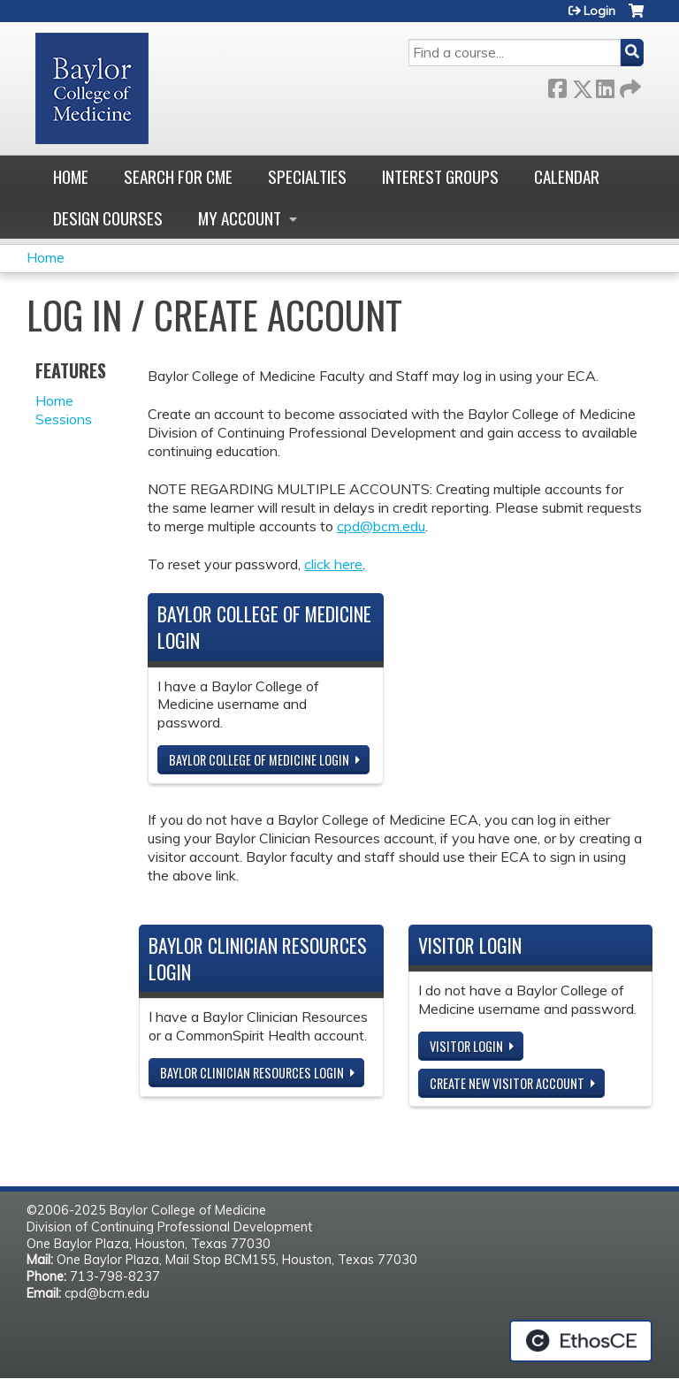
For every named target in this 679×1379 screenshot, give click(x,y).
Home (70, 176)
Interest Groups (440, 176)
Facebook (557, 85)
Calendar (566, 176)
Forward (628, 85)
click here (333, 564)
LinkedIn (605, 85)
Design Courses (108, 218)
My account (239, 218)
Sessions (63, 419)
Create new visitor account (507, 1083)
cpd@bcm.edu (381, 526)
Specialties (307, 176)
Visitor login (466, 1046)
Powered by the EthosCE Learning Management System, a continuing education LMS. (580, 1341)
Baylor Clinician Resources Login (252, 1072)
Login (599, 10)
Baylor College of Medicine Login (259, 759)
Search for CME (178, 176)
